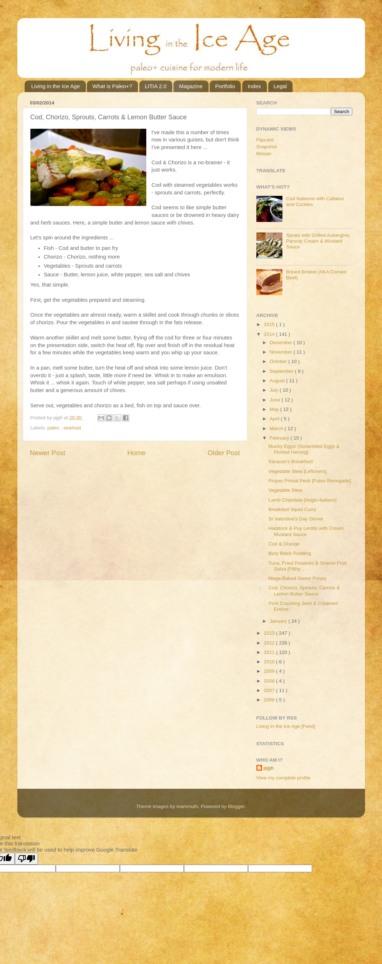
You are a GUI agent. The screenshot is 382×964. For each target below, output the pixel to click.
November (282, 352)
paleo (54, 427)
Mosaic (264, 153)
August (278, 380)
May (275, 409)
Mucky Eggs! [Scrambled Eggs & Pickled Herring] (304, 449)
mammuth (187, 806)
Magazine (190, 86)
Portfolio (225, 86)
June (276, 400)
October (279, 361)
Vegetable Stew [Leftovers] (297, 471)
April (275, 418)
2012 (270, 643)
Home (136, 453)
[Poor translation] (26, 859)
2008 (270, 681)
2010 (270, 661)
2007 (270, 690)
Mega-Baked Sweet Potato (297, 578)
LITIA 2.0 (156, 86)
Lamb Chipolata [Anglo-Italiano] (302, 500)
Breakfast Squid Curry (292, 509)
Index (254, 86)
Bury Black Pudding (289, 553)
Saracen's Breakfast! (290, 461)
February (280, 438)
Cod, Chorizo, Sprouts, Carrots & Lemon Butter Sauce (304, 590)
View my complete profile (283, 777)
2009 (270, 671)
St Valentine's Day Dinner (295, 519)
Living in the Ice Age (55, 86)
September (282, 371)
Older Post (223, 453)
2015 (270, 324)
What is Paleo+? (112, 86)
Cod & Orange (283, 544)
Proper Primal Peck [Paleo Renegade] (309, 480)
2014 (270, 334)
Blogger (236, 806)
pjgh (269, 768)
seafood (72, 427)
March (277, 428)
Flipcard (265, 140)
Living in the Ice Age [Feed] (285, 726)
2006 (270, 700)
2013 (270, 633)
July (275, 390)
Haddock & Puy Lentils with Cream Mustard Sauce (306, 531)
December (282, 342)
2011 (270, 652)
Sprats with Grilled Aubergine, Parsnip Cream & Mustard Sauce (318, 241)
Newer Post (48, 453)
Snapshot (266, 146)
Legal (280, 86)
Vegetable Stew (285, 490)
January (279, 621)
